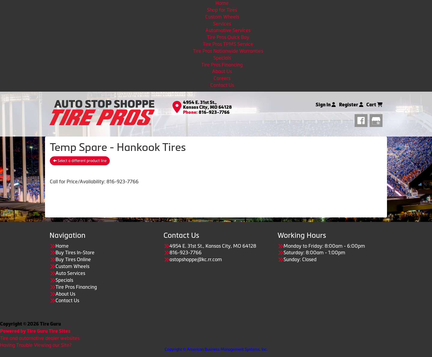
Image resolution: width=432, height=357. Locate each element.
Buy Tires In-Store (75, 252)
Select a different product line (79, 161)
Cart (374, 104)
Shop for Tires (222, 10)
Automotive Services (228, 30)
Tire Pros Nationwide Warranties (228, 51)
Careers (222, 78)
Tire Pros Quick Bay (228, 37)
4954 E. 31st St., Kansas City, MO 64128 (207, 105)
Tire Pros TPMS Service (228, 44)
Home (222, 3)
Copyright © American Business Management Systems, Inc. (216, 349)
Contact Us (222, 85)
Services (222, 23)
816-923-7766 (214, 112)
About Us (222, 71)
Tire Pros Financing (222, 64)
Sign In (326, 104)
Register (351, 104)
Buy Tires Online (73, 259)
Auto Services (70, 273)
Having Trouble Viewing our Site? (35, 345)
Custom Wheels (222, 16)
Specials (222, 57)
